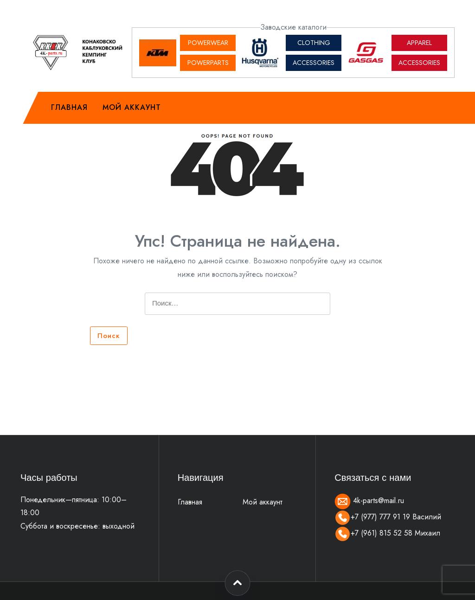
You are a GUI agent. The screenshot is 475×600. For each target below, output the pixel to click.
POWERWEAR (208, 42)
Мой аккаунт (132, 107)
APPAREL (419, 42)
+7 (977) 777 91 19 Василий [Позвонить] (387, 516)
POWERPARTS (208, 62)
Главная (69, 107)
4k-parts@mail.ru (369, 500)
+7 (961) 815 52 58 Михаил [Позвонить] (387, 533)
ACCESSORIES (313, 62)
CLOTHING (313, 42)
